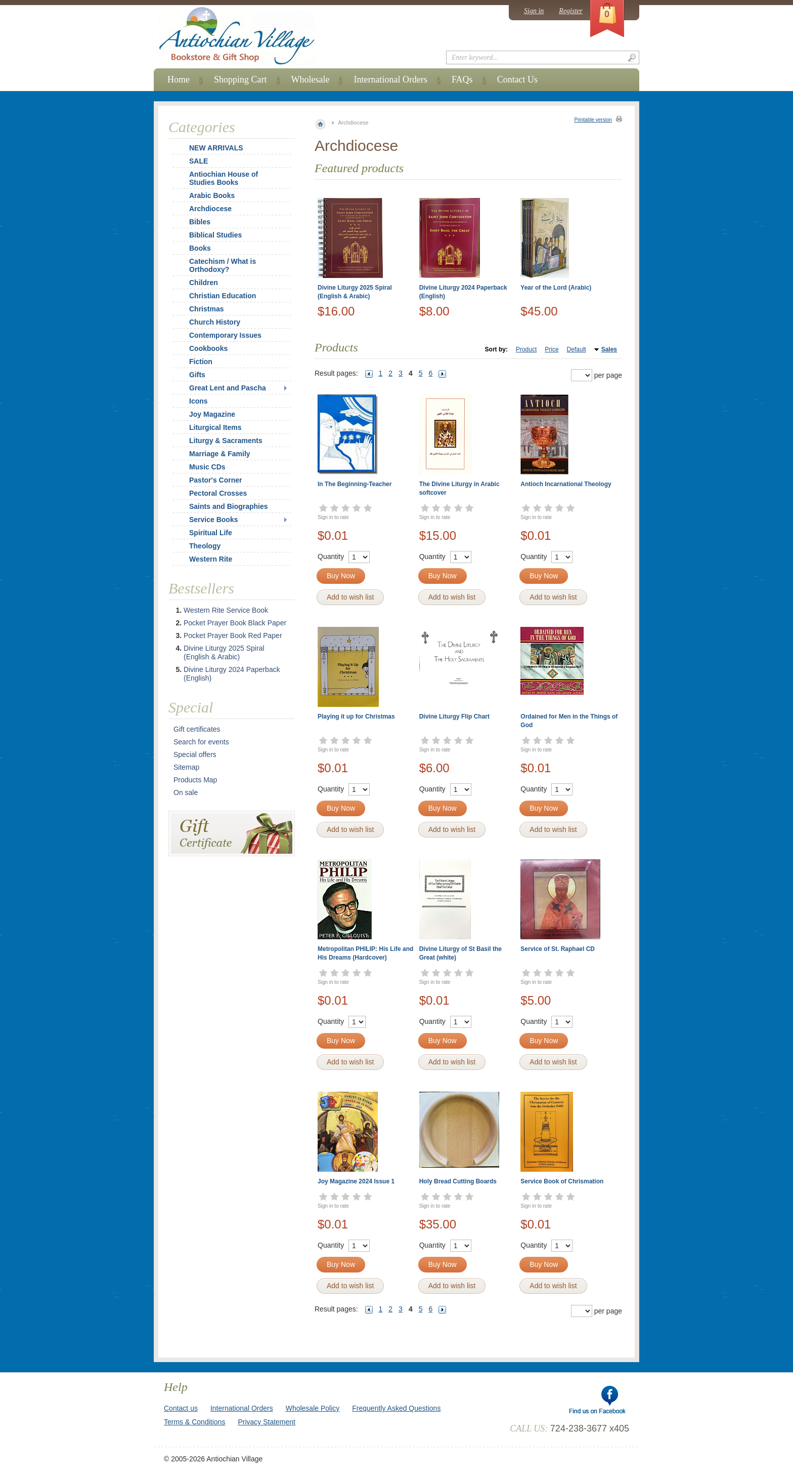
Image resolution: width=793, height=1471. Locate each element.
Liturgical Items (215, 427)
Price (551, 349)
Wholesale (310, 79)
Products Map (195, 780)
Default (576, 349)
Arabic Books (212, 195)
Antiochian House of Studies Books (223, 178)
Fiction (200, 361)
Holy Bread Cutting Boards (458, 1181)
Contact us (181, 1408)
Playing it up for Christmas (356, 716)
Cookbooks (208, 348)
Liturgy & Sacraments (225, 440)
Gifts (197, 375)
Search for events (201, 742)
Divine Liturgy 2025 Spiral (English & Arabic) (224, 652)
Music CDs (207, 467)
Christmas (200, 309)
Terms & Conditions (194, 1422)
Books (200, 248)
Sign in (534, 11)
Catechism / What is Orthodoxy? (222, 265)
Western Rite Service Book (226, 610)
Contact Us (517, 79)
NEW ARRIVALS (216, 148)
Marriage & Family (219, 454)
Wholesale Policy (313, 1408)
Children (203, 283)
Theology (205, 546)
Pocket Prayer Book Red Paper (233, 635)
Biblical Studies (215, 235)
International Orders (390, 79)
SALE (198, 161)
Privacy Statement (266, 1422)
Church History (214, 322)
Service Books (213, 519)
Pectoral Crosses (218, 493)
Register (571, 11)
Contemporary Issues (225, 335)
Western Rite (210, 559)
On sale (185, 792)
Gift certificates (197, 729)
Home (178, 79)
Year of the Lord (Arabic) (555, 287)
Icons (198, 401)
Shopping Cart (240, 79)
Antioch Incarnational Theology (565, 484)
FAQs (462, 79)
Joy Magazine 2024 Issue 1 (356, 1181)
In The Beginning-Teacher (354, 484)
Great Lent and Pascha (227, 388)
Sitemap (186, 767)
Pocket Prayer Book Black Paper (235, 623)
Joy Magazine (212, 414)
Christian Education (222, 296)
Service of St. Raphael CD (557, 948)
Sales (609, 349)
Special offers (194, 754)
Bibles (199, 222)
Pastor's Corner (215, 480)
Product (526, 349)
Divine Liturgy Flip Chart (454, 716)
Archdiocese (210, 209)
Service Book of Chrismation (561, 1181)
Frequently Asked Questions (396, 1408)
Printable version (593, 120)
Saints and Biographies (228, 506)
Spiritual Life (210, 533)
